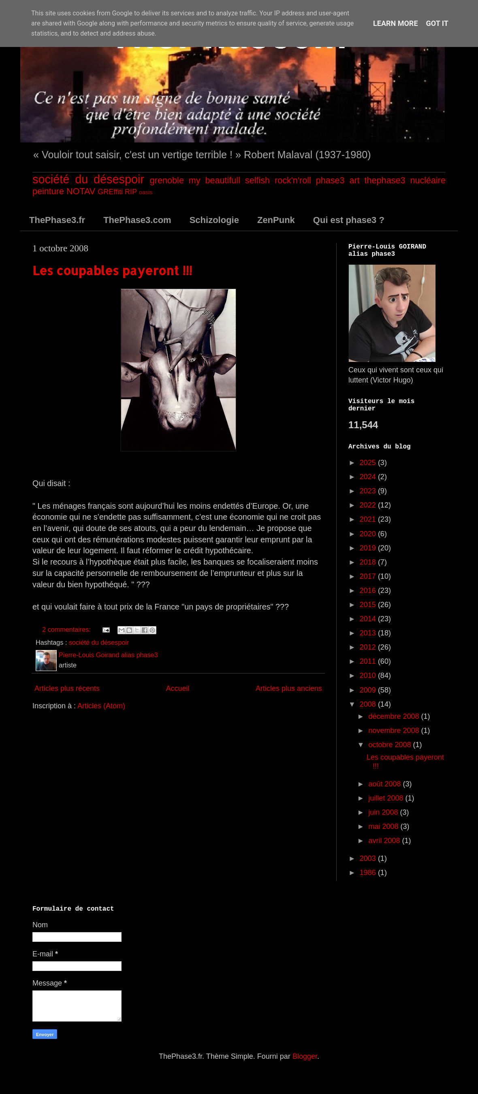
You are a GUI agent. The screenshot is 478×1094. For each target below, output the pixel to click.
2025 (369, 463)
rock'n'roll (293, 180)
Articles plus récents (67, 688)
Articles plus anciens (289, 688)
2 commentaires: (67, 629)
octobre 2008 (390, 745)
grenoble (167, 180)
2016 (369, 590)
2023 (369, 491)
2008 (369, 704)
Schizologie (214, 220)
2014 (369, 619)
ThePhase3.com (137, 220)
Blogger (304, 1056)
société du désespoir (88, 179)
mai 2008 (384, 826)
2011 (369, 661)
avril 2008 (385, 841)
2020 (369, 534)
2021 (369, 519)
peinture (48, 191)
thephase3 (385, 180)
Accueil (177, 688)
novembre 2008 (394, 731)
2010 (369, 675)
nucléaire (428, 180)
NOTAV (80, 191)
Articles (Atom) (101, 706)
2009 (369, 690)
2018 (369, 562)
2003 (369, 858)
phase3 (330, 180)
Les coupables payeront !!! (112, 270)
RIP (131, 192)
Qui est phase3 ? (348, 220)
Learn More (395, 23)
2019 (369, 548)
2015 (369, 605)
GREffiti (110, 192)
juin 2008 (384, 812)
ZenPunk (276, 220)
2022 (369, 505)
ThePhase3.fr (57, 220)
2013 (369, 633)
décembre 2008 (394, 716)
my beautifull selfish (229, 180)
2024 (369, 477)
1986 (369, 873)
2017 (369, 576)
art (354, 180)
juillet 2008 (386, 798)
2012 (369, 647)
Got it (437, 23)
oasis (146, 192)
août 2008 (385, 784)
